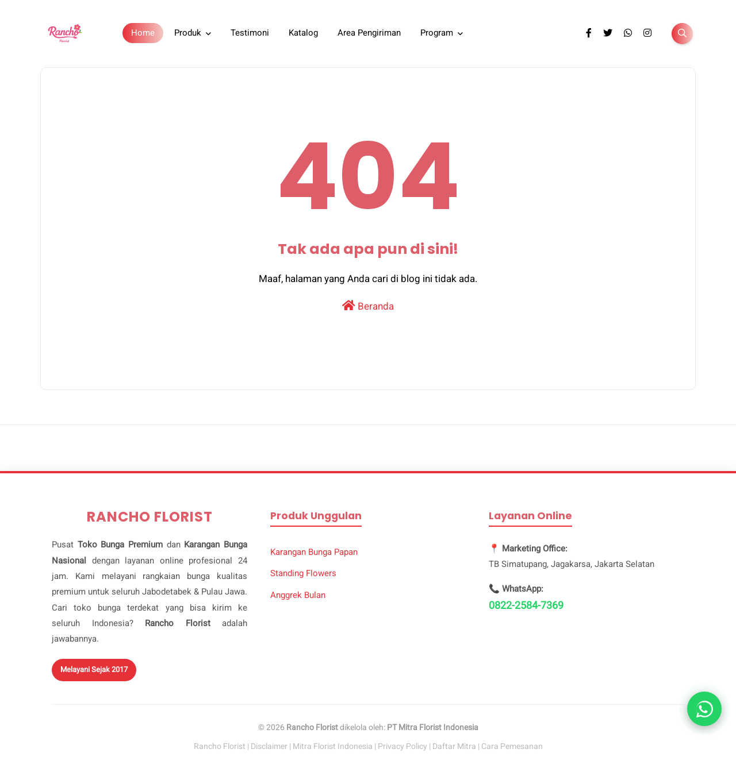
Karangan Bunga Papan (314, 552)
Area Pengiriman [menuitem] (369, 33)
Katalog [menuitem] (303, 33)
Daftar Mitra (454, 746)
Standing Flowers (303, 573)
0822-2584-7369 (526, 605)
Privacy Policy (402, 746)
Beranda (368, 306)
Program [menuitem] (436, 33)
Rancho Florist (220, 746)
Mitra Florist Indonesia (333, 746)
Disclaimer (269, 746)
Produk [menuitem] (187, 33)
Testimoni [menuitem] (250, 33)
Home (143, 33)
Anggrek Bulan (297, 595)
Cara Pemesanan (512, 746)
